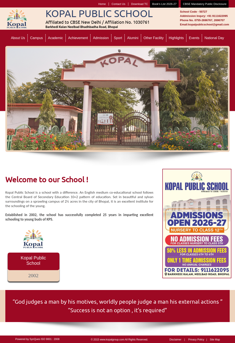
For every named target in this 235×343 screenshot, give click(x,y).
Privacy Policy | (197, 339)
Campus (36, 38)
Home (102, 4)
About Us (18, 38)
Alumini (132, 38)
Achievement (78, 38)
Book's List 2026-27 (164, 4)
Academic (55, 38)
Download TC (139, 4)
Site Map (215, 339)
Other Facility (154, 38)
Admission (101, 38)
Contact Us (118, 4)
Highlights (176, 38)
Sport (118, 38)
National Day (214, 38)
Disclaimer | (177, 339)
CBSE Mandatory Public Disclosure (204, 4)
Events (194, 38)
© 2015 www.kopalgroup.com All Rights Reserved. (119, 339)
